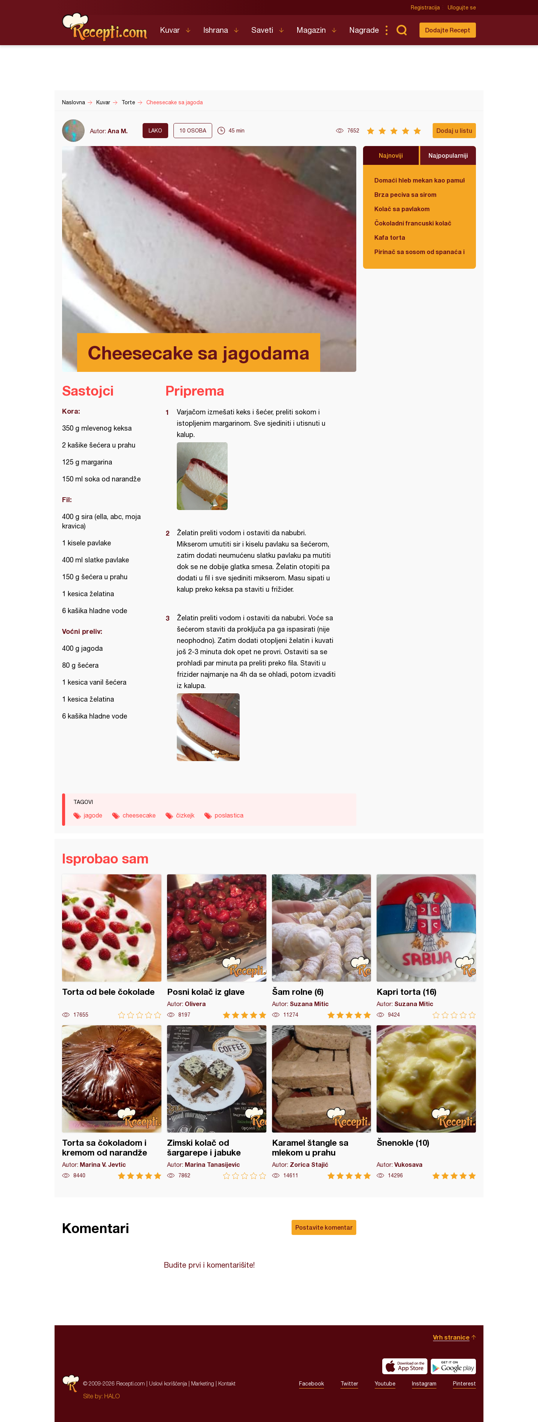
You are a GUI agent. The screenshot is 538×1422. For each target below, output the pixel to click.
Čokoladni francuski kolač (412, 223)
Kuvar (170, 30)
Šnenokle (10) (426, 1102)
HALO (112, 1396)
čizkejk (185, 815)
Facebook (311, 1384)
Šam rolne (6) (321, 946)
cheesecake (139, 815)
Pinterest (464, 1384)
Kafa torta (389, 237)
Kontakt (227, 1383)
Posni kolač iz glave (216, 946)
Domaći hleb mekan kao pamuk (419, 180)
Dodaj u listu (454, 130)
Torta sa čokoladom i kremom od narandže (111, 1102)
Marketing (202, 1383)
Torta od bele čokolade (111, 946)
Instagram (424, 1384)
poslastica (229, 815)
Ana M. (118, 130)
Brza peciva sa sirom (405, 194)
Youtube (385, 1384)
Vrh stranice (451, 1337)
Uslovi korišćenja (168, 1383)
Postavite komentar (324, 1227)
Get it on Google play (453, 1366)
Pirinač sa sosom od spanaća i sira (419, 251)
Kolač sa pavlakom (402, 208)
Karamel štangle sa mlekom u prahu (321, 1102)
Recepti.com (105, 27)
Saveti (262, 30)
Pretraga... (401, 30)
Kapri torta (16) (426, 946)
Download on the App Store (404, 1366)
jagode (93, 815)
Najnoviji (391, 155)
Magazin (311, 30)
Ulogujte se (462, 8)
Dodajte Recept (447, 29)
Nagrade (364, 30)
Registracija (425, 8)
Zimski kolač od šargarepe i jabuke (216, 1102)
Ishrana (215, 30)
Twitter (349, 1384)
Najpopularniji (448, 155)
